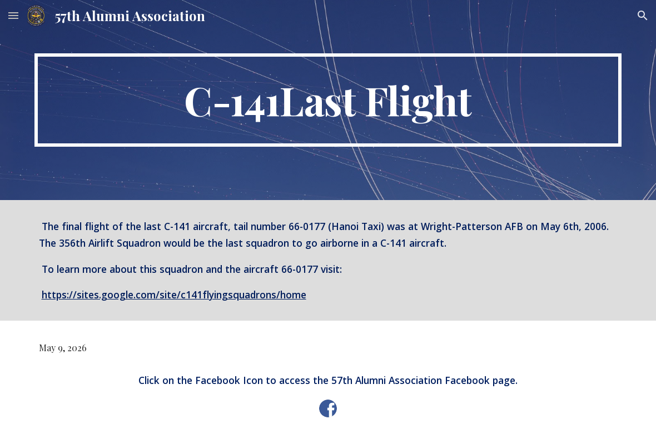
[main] (328, 100)
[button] (13, 15)
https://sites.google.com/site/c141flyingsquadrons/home (174, 294)
